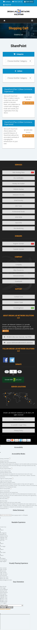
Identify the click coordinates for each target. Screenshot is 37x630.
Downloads (18, 281)
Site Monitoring (18, 228)
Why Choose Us (18, 270)
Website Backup (18, 189)
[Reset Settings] (3, 607)
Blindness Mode (4, 498)
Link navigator (3, 603)
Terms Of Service (18, 419)
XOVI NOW (18, 217)
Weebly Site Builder (18, 184)
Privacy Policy (18, 430)
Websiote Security (18, 195)
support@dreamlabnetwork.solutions (18, 342)
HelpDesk (7, 5)
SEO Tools (18, 206)
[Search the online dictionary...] (5, 515)
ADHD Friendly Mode (5, 488)
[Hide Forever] (10, 607)
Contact (6, 1)
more (5, 331)
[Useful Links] (11, 605)
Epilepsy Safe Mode (5, 458)
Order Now (28, 103)
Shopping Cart (18, 34)
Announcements (18, 276)
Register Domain (18, 244)
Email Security (18, 200)
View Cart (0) (17, 1)
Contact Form (18, 297)
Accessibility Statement (5, 609)
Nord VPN (18, 223)
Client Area (28, 1)
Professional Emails (18, 211)
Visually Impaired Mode (6, 468)
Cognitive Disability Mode (6, 478)
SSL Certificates (18, 178)
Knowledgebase (18, 308)
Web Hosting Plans (19, 172)
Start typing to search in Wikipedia (20, 515)
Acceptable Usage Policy (18, 425)
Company (18, 264)
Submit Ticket (18, 302)
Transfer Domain (18, 249)
